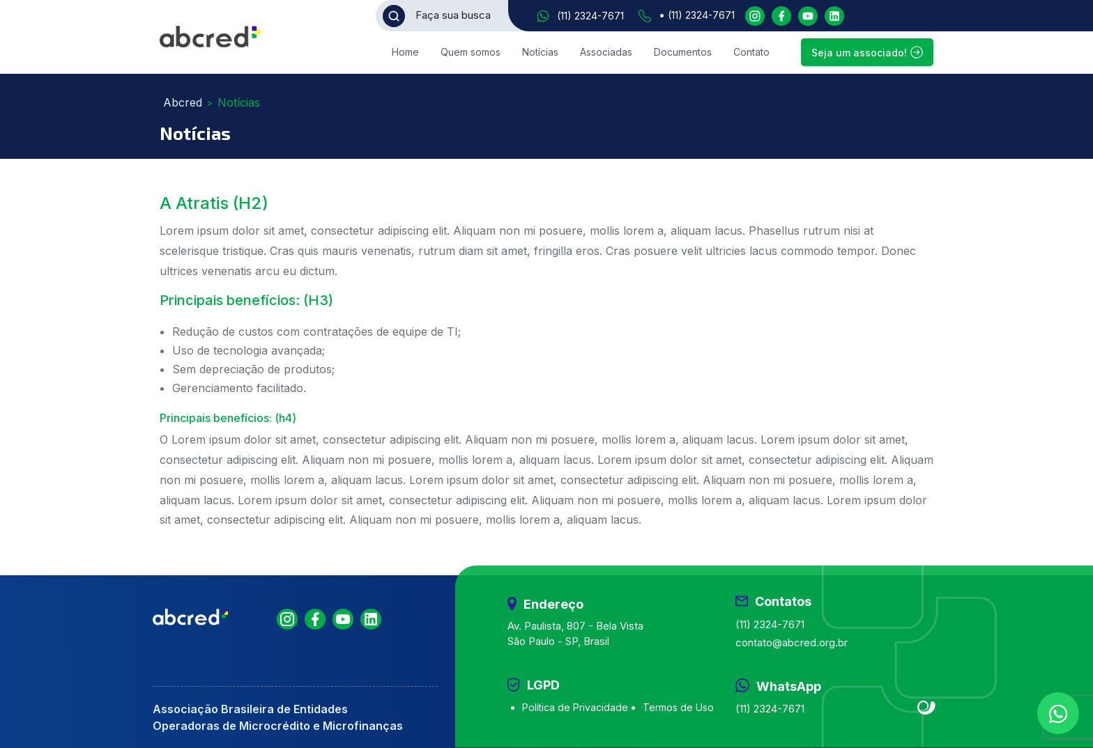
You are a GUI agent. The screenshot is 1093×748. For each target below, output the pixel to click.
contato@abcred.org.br (791, 642)
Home (405, 52)
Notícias (540, 52)
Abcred (182, 102)
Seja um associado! (867, 52)
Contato (751, 52)
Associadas (606, 52)
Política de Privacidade (575, 707)
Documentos (683, 52)
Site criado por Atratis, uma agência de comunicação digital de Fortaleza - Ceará (926, 708)
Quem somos (470, 52)
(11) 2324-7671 (590, 16)
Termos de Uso (678, 707)
